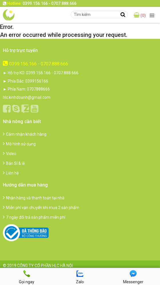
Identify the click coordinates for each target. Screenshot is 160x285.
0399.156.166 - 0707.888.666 (35, 64)
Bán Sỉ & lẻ (14, 163)
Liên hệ (11, 173)
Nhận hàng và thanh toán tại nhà (33, 198)
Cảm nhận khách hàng (24, 134)
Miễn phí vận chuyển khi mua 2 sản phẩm (41, 207)
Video (9, 153)
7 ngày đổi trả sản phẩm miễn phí (34, 217)
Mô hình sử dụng (19, 144)
